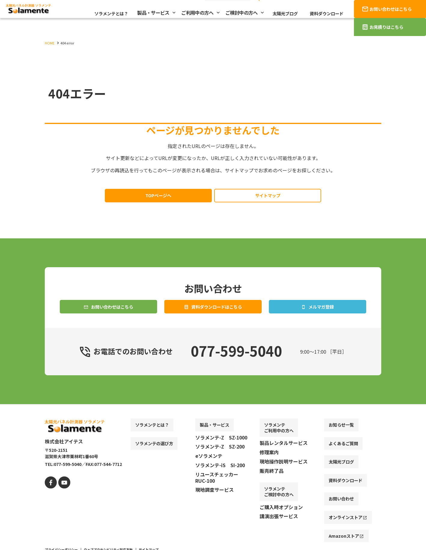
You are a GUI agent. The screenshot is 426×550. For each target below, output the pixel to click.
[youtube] (62, 493)
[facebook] (50, 493)
